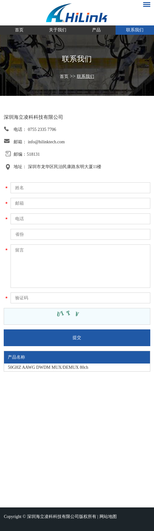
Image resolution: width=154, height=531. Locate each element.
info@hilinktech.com (46, 142)
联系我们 (134, 30)
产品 (96, 30)
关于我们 (57, 30)
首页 (19, 30)
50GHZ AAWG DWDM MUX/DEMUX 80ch (48, 367)
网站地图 (108, 516)
